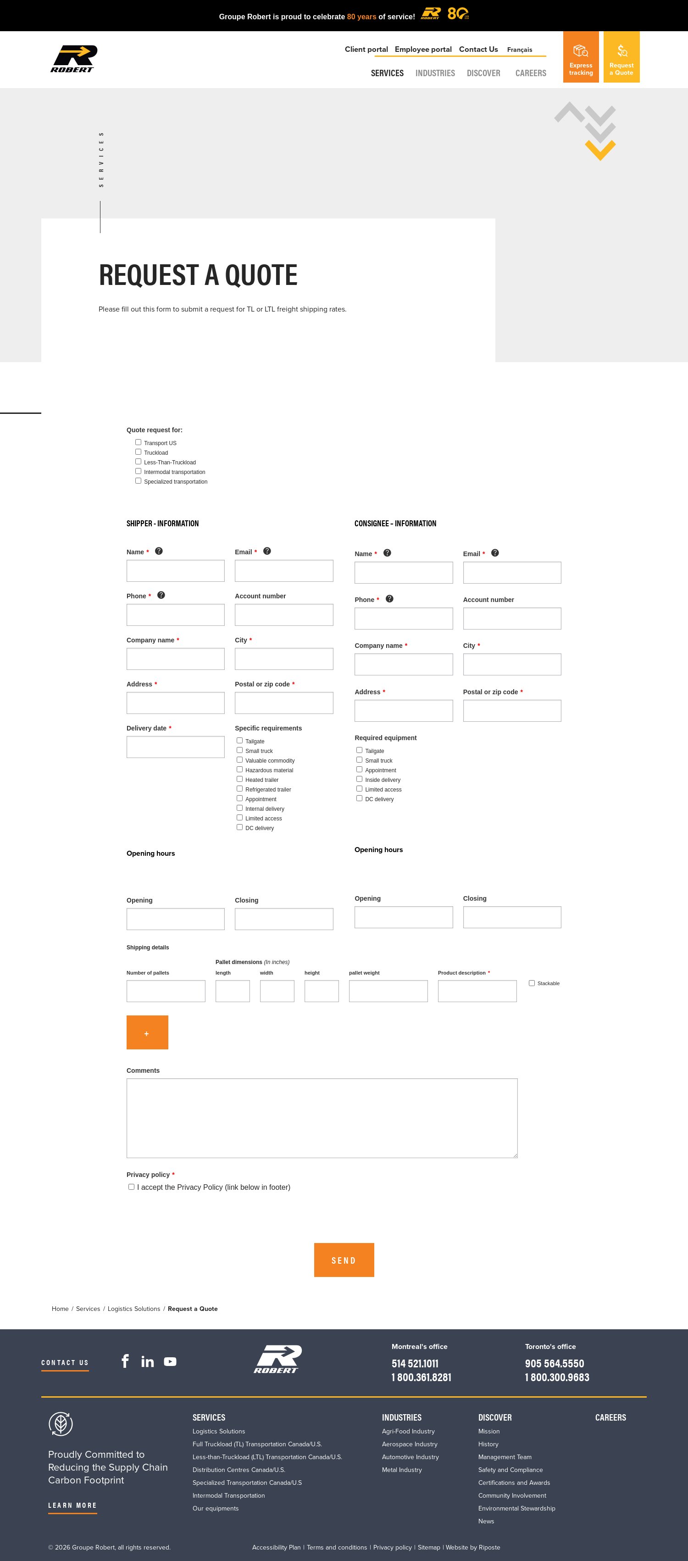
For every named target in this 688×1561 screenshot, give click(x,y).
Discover (483, 81)
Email (252, 552)
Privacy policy (151, 1174)
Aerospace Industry (410, 1444)
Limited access (259, 818)
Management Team (505, 1457)
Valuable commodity (265, 761)
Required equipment (385, 737)
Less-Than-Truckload (170, 462)
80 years (362, 17)
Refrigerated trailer (264, 789)
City (243, 640)
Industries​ (429, 81)
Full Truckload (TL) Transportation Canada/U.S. (257, 1444)
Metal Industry (402, 1470)
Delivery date (149, 728)
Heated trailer (257, 780)
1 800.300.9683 (552, 1375)
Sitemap (429, 1547)
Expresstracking (581, 60)
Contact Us (478, 57)
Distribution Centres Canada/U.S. (239, 1470)
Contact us (65, 1362)
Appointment (256, 799)
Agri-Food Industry (408, 1431)
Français (523, 57)
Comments (143, 1070)
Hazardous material (265, 770)
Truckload (156, 453)
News (486, 1521)
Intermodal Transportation (229, 1496)
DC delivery (255, 828)
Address (142, 684)
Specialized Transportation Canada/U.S (247, 1483)
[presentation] (196, 1220)
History (488, 1444)
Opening (140, 900)
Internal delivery (260, 809)
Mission (489, 1431)
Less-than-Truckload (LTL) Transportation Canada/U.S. (267, 1457)
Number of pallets (148, 973)
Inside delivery (378, 780)
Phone (145, 596)
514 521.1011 (408, 1361)
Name (144, 552)
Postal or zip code (264, 684)
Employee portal (424, 57)
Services (374, 81)
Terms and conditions (337, 1547)
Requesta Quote (622, 60)
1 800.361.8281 (415, 1375)
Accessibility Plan (276, 1547)
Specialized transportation (175, 482)
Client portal (367, 57)
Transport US (160, 443)
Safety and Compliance (510, 1470)
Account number (260, 596)
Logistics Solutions (219, 1431)
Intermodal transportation (174, 472)
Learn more (72, 1505)
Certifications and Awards (514, 1483)
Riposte (489, 1547)
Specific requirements (268, 728)
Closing (246, 900)
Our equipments (216, 1508)
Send (344, 1259)
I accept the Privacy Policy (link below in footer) (209, 1187)
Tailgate (250, 741)
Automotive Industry (410, 1457)
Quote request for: (155, 430)
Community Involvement (512, 1496)
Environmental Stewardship (516, 1508)
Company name (153, 640)
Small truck (254, 751)
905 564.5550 (549, 1361)
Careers (534, 81)
